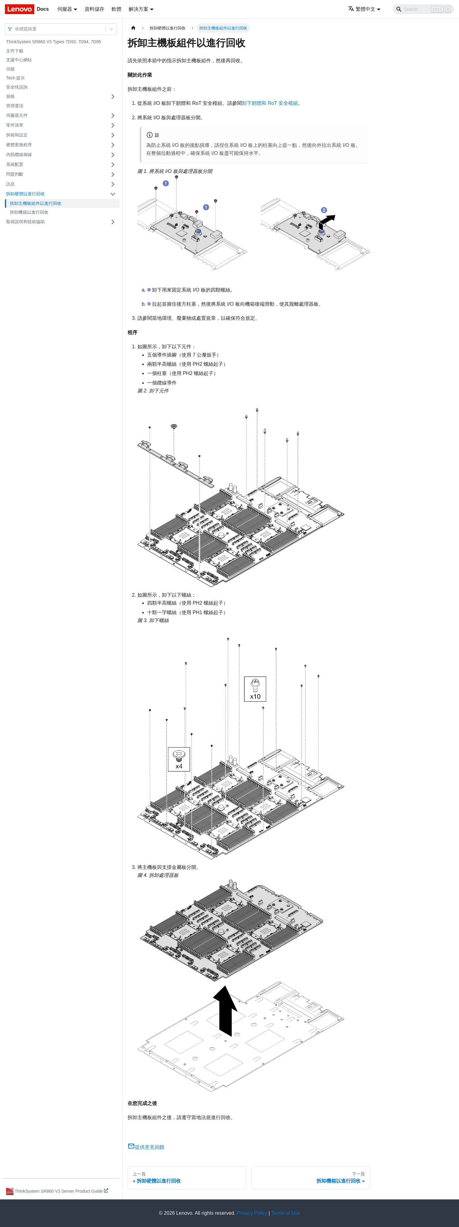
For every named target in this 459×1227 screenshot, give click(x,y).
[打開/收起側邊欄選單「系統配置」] (113, 165)
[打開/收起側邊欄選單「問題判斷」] (113, 174)
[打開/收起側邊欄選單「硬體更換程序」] (113, 145)
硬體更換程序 (19, 144)
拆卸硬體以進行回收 (25, 193)
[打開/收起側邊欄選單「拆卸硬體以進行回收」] (113, 194)
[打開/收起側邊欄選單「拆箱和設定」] (113, 135)
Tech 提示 (15, 77)
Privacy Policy (252, 1213)
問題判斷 (14, 174)
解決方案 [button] (138, 9)
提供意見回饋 (146, 1147)
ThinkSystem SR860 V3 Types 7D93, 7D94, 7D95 (53, 41)
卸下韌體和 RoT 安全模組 (270, 103)
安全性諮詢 (17, 87)
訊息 (10, 184)
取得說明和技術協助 (25, 221)
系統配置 (14, 164)
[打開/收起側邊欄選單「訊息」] (113, 184)
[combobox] (15, 28)
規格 (10, 96)
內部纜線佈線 (19, 154)
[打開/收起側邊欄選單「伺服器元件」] (113, 115)
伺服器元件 (17, 115)
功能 (10, 69)
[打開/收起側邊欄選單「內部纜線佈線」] (113, 155)
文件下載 (14, 50)
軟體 (116, 9)
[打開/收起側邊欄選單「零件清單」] (113, 125)
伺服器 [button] (64, 9)
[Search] (423, 9)
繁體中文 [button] (361, 9)
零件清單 (14, 125)
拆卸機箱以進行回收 (29, 212)
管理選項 (14, 105)
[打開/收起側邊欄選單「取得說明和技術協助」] (113, 222)
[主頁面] (133, 28)
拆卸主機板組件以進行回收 (35, 203)
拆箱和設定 (17, 134)
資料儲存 (94, 9)
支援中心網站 (19, 59)
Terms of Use (285, 1213)
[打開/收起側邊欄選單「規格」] (113, 96)
